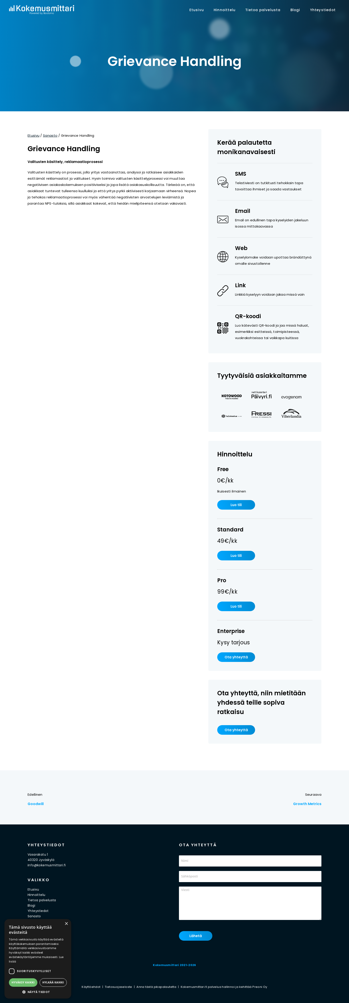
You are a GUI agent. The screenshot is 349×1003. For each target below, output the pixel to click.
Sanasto (50, 135)
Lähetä (195, 936)
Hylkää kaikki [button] (53, 982)
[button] (38, 992)
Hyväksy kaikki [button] (23, 982)
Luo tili (236, 505)
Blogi (295, 10)
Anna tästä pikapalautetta (156, 987)
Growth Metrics (307, 803)
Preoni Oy (259, 987)
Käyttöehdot (91, 987)
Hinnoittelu (224, 10)
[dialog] (37, 959)
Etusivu (196, 10)
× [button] (66, 924)
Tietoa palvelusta (262, 10)
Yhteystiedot (323, 10)
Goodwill (36, 803)
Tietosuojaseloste (118, 987)
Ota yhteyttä (236, 657)
